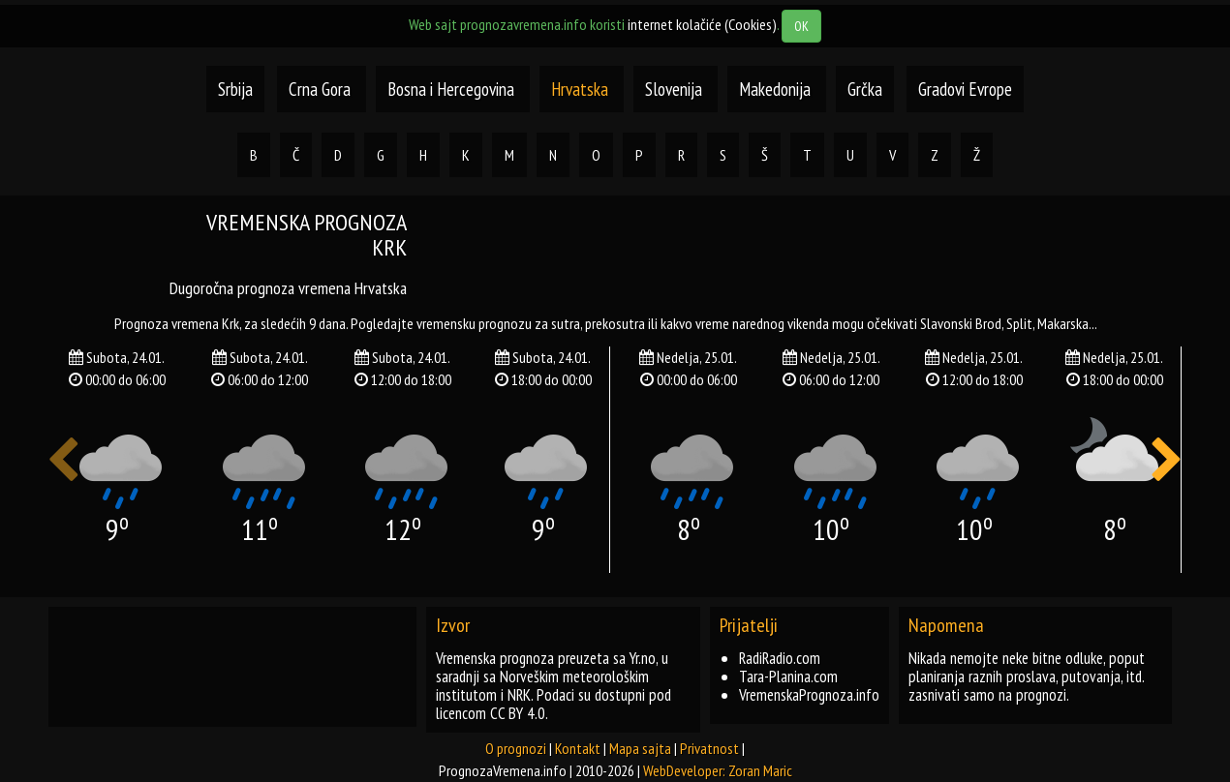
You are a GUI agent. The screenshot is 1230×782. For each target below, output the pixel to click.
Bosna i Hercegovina (452, 89)
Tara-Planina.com (788, 676)
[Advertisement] (808, 253)
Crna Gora (320, 89)
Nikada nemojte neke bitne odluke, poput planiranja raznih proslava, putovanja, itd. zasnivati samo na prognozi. (1026, 676)
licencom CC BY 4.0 (490, 713)
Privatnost (709, 748)
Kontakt (577, 748)
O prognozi (515, 748)
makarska (1063, 323)
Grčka (864, 89)
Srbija (235, 89)
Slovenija (675, 89)
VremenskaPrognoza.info (809, 695)
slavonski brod (960, 323)
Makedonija (777, 89)
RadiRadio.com (779, 658)
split (1019, 323)
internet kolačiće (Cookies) (702, 24)
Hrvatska (581, 89)
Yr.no (643, 658)
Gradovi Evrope (965, 89)
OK (801, 26)
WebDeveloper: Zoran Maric (717, 770)
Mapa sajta (640, 748)
